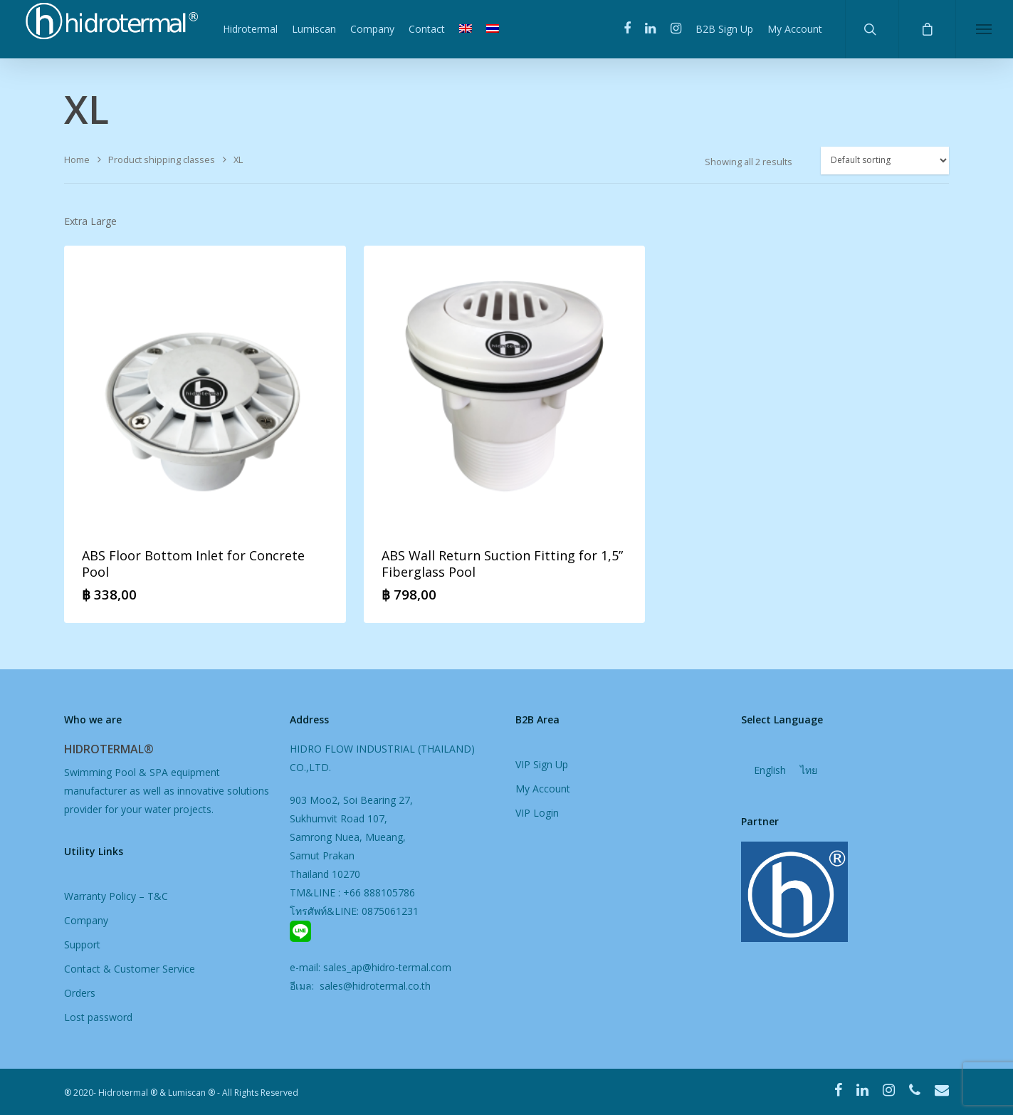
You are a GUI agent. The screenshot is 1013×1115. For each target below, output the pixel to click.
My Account (794, 29)
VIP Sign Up (541, 764)
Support (82, 944)
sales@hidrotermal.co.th (374, 986)
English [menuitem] (770, 771)
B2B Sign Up (724, 29)
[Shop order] (885, 160)
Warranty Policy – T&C (116, 896)
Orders (79, 993)
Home (77, 159)
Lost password (98, 1017)
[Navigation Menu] (984, 29)
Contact (427, 29)
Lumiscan (314, 29)
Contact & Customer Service (129, 968)
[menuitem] (465, 29)
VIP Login (537, 813)
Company (372, 29)
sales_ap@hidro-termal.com (387, 967)
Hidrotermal (250, 29)
